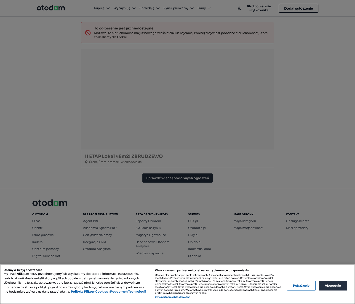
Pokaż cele (301, 286)
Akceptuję (333, 286)
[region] (177, 284)
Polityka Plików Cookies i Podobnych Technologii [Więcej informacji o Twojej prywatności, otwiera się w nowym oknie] (108, 292)
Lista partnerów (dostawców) (172, 297)
